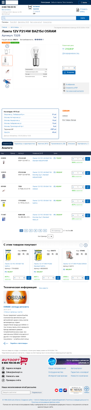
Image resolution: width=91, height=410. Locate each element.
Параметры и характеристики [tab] (24, 144)
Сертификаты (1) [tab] (83, 144)
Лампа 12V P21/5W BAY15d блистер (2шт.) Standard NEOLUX (42, 217)
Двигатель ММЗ (23, 22)
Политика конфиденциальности (77, 400)
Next (7, 86)
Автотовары (15, 27)
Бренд (13, 153)
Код (2, 153)
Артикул (21, 153)
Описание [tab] (71, 144)
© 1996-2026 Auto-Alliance (11, 400)
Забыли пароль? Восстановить (62, 2)
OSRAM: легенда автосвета (16, 307)
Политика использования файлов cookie (46, 402)
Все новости (43, 288)
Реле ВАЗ (13, 22)
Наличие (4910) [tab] (43, 144)
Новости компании (79, 375)
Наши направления (57, 368)
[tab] (7, 143)
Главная (4, 27)
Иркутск (7, 132)
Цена (56, 153)
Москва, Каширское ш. (12, 120)
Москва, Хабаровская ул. (13, 123)
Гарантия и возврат (80, 372)
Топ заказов (6, 42)
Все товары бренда (69, 120)
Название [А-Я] (38, 153)
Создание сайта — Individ (30, 400)
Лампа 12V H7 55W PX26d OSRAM (75, 264)
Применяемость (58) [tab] (58, 144)
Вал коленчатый (36, 22)
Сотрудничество (55, 372)
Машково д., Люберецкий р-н (14, 114)
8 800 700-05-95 (11, 363)
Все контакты (6, 9)
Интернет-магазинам (57, 375)
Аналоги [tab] (7, 144)
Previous (7, 46)
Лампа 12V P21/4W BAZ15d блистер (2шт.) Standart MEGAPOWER (42, 174)
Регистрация (45, 2)
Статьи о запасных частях (13, 312)
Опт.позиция (14, 42)
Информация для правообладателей (52, 400)
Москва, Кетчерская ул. (12, 117)
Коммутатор (47, 22)
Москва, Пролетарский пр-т (13, 126)
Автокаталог (76, 368)
